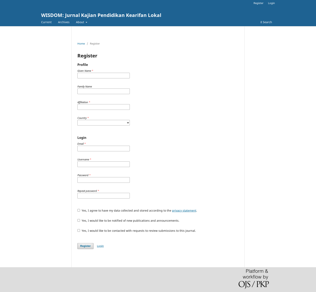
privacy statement (184, 210)
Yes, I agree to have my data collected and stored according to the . (137, 210)
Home (81, 43)
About (80, 22)
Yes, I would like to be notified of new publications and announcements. (128, 220)
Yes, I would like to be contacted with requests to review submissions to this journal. (136, 231)
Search (266, 22)
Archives (64, 22)
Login (271, 3)
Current (46, 22)
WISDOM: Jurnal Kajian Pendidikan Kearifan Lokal (101, 15)
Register (258, 3)
